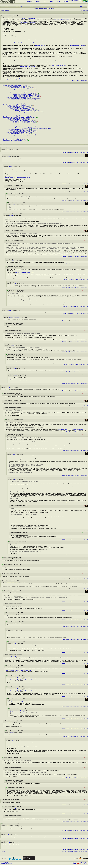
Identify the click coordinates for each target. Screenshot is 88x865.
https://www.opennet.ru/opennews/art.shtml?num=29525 (29, 22)
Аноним (19, 85)
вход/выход (56, 6)
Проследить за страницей (6, 863)
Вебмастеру (85, 863)
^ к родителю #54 (72, 384)
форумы (6, 6)
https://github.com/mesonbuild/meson (61, 19)
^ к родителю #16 (72, 450)
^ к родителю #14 (72, 263)
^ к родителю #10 (72, 417)
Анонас (22, 115)
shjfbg (24, 87)
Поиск (64, 1)
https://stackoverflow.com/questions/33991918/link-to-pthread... (17, 177)
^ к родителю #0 (73, 152)
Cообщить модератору (84, 80)
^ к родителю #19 (72, 211)
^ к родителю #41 (72, 706)
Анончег (32, 123)
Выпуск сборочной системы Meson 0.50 (10, 85)
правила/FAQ (19, 6)
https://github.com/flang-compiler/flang (77, 45)
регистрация (79, 0)
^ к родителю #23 (72, 287)
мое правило (23, 105)
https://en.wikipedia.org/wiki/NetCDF (59, 65)
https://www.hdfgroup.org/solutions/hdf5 (28, 66)
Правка (77, 80)
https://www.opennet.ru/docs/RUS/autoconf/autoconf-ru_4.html (18, 671)
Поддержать (79, 863)
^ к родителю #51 (72, 371)
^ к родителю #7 (73, 200)
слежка (68, 6)
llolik (21, 86)
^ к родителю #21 (72, 503)
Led (23, 119)
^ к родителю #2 (73, 227)
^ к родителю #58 (72, 652)
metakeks (22, 114)
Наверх (77, 152)
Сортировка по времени (82, 144)
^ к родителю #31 (72, 610)
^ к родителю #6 (73, 191)
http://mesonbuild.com (57, 18)
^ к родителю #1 (73, 162)
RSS (81, 6)
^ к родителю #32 (72, 619)
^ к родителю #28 (72, 530)
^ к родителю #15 (72, 351)
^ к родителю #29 (72, 821)
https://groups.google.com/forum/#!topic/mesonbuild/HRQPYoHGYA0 (22, 18)
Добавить (75, 863)
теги (67, 1)
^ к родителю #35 (72, 673)
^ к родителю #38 (72, 684)
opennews (9, 17)
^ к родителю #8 (73, 237)
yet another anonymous (27, 98)
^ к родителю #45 (72, 736)
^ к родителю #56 (72, 797)
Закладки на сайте (4, 862)
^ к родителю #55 (72, 755)
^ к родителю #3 (73, 398)
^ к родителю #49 (72, 778)
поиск (31, 6)
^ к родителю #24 (72, 601)
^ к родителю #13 (72, 432)
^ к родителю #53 (72, 785)
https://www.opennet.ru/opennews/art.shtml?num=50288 (17, 79)
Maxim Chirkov (84, 862)
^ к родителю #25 (72, 813)
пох (23, 100)
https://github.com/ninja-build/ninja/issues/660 (24, 272)
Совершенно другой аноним (23, 117)
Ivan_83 (16, 534)
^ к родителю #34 (72, 626)
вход (76, 0)
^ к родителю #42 (72, 718)
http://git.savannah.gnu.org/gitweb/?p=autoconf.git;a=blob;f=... (20, 702)
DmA (19, 139)
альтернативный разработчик (26, 136)
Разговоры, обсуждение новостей (10, 11)
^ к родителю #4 (73, 320)
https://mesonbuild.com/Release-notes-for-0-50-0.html (23, 42)
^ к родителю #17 (72, 476)
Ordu (26, 92)
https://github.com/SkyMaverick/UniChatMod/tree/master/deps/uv (71, 429)
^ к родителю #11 (72, 327)
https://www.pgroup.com (40, 45)
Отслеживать (85, 13)
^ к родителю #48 (72, 364)
